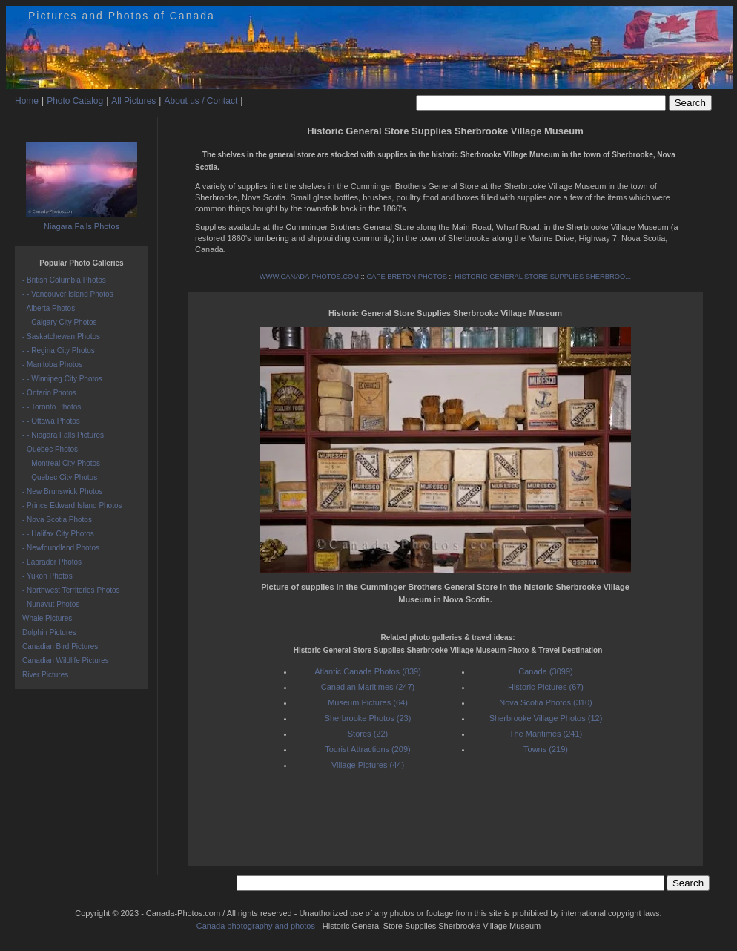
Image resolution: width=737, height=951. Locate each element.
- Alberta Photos (48, 308)
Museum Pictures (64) (368, 702)
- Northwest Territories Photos (71, 590)
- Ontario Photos (49, 393)
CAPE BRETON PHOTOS (406, 276)
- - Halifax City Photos (58, 534)
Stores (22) (368, 733)
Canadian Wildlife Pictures (65, 661)
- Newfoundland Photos (60, 548)
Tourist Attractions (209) (368, 749)
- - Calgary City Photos (59, 322)
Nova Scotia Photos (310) (545, 702)
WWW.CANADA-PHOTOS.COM (309, 276)
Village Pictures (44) (367, 764)
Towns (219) (545, 749)
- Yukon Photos (47, 576)
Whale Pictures (47, 618)
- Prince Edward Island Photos (72, 505)
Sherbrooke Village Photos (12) (546, 718)
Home (27, 101)
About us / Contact (200, 101)
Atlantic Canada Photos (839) (367, 671)
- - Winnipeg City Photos (62, 379)
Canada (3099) (545, 671)
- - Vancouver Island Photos (67, 294)
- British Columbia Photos (64, 280)
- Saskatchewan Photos (61, 336)
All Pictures (133, 101)
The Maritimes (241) (545, 733)
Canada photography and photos (255, 925)
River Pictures (45, 675)
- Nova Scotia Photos (57, 520)
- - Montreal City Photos (61, 463)
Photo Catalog (75, 101)
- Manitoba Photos (52, 365)
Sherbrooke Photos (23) (368, 718)
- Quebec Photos (50, 449)
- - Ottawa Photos (51, 421)
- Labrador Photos (52, 562)
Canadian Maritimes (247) (368, 686)
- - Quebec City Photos (59, 477)
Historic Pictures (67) (546, 686)
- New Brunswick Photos (62, 491)
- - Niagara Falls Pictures (63, 435)
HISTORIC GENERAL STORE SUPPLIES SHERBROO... (543, 276)
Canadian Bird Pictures (60, 646)
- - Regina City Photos (58, 350)
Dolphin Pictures (49, 632)
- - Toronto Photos (51, 407)
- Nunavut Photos (50, 604)
